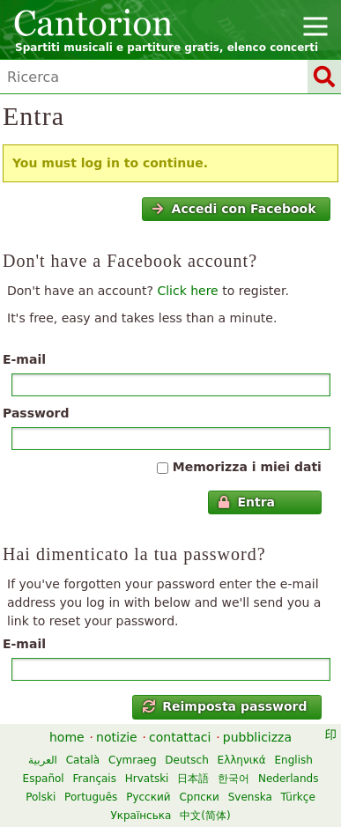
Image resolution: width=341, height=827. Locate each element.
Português (90, 797)
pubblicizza (257, 737)
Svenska (250, 797)
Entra (246, 502)
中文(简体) (205, 815)
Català (83, 760)
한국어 (233, 778)
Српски (199, 797)
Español (43, 778)
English (294, 760)
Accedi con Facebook (233, 209)
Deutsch (186, 760)
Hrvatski (147, 778)
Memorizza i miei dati (247, 467)
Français (94, 778)
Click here (187, 291)
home (67, 737)
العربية (42, 760)
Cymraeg (132, 760)
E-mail (24, 359)
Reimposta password (225, 706)
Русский (148, 797)
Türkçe (298, 797)
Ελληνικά (242, 760)
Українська (140, 815)
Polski (41, 797)
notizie (116, 737)
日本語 (193, 778)
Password (36, 413)
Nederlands (288, 778)
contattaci (180, 737)
